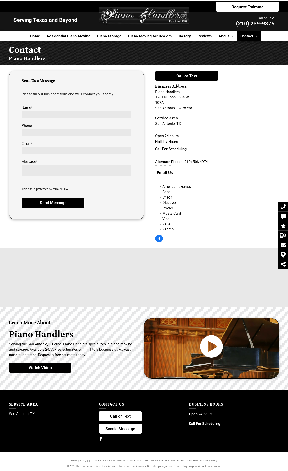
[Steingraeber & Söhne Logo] (52, 289)
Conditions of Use (137, 460)
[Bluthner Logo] (98, 289)
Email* (27, 143)
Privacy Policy (78, 460)
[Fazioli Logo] (235, 265)
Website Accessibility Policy (201, 460)
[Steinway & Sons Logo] (52, 265)
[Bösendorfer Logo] (98, 265)
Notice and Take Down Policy (167, 460)
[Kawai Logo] (144, 265)
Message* (30, 161)
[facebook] (159, 239)
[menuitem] (35, 36)
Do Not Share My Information (108, 460)
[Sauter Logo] (144, 289)
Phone (27, 125)
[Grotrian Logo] (189, 289)
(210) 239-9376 (255, 23)
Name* (27, 107)
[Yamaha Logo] (235, 289)
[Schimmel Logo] (189, 265)
